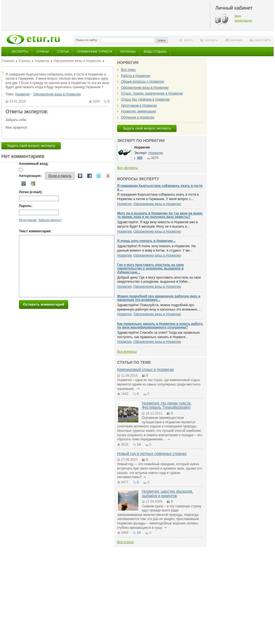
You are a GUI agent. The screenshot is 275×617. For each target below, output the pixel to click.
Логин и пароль (60, 176)
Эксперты (19, 51)
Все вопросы (127, 352)
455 (139, 158)
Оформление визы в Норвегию (77, 61)
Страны (42, 51)
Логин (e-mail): (30, 192)
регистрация (243, 20)
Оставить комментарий (43, 304)
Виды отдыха (155, 51)
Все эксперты (127, 168)
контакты (211, 40)
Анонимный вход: (34, 164)
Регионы (128, 51)
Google (33, 183)
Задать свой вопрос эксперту (31, 146)
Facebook (89, 176)
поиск (162, 40)
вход (238, 15)
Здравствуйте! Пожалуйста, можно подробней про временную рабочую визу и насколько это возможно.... (159, 307)
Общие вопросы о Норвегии (142, 81)
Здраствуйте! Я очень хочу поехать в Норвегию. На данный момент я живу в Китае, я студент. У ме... (156, 248)
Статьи (63, 51)
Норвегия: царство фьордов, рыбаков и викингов (167, 493)
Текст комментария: (35, 231)
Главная (7, 61)
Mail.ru (24, 183)
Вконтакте (80, 176)
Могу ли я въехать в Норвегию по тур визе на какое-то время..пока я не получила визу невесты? (160, 215)
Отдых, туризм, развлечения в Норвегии (152, 93)
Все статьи (125, 542)
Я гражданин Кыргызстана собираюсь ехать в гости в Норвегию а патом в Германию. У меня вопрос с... (158, 197)
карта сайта (262, 40)
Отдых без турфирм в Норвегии (145, 99)
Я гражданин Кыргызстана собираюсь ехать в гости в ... (160, 187)
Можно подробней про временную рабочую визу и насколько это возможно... (158, 298)
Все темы (128, 70)
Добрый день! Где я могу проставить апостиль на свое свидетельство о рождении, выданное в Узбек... (159, 280)
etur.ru (188, 40)
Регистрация (28, 220)
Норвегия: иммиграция (138, 111)
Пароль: (25, 206)
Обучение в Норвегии (137, 117)
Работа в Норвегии (135, 76)
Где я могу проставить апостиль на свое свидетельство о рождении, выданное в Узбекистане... (150, 268)
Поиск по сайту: (87, 40)
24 (139, 444)
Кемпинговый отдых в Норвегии (145, 369)
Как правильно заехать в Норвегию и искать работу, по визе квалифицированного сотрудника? (160, 325)
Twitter (99, 176)
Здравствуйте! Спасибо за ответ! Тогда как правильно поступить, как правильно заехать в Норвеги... (158, 335)
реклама (236, 40)
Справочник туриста (94, 51)
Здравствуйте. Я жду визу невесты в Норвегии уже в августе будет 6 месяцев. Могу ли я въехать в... (157, 224)
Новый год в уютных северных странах (152, 453)
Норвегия (42, 61)
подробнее (137, 388)
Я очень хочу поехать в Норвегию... (146, 241)
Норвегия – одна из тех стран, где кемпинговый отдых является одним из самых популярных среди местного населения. (158, 384)
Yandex (108, 176)
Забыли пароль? (50, 220)
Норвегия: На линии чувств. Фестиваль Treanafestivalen (166, 405)
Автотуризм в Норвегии (139, 105)
